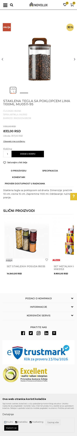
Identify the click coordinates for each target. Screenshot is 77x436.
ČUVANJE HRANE (12, 111)
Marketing (37, 422)
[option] (38, 59)
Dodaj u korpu (27, 154)
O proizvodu (18, 170)
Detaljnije (8, 414)
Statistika (22, 422)
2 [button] (31, 94)
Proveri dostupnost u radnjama (25, 183)
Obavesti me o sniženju (14, 141)
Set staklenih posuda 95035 (26, 266)
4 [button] (51, 94)
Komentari (18, 177)
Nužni (9, 422)
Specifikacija (50, 170)
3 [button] (41, 94)
